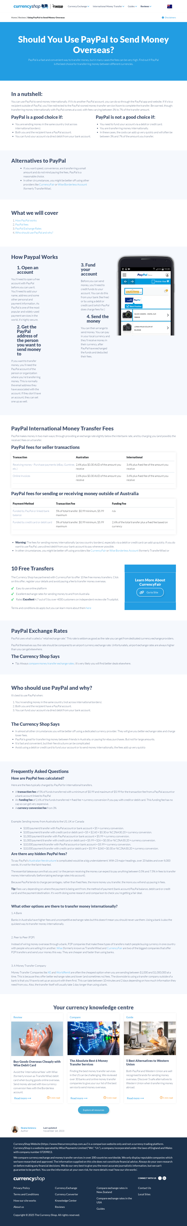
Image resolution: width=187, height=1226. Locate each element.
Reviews (145, 6)
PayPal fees (21, 224)
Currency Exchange (77, 6)
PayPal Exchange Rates (28, 228)
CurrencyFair (46, 184)
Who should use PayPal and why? (34, 232)
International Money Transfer (107, 6)
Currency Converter (66, 1194)
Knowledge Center (66, 1200)
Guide (129, 1017)
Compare (75, 1017)
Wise (59, 948)
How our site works (24, 1200)
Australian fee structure (42, 860)
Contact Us (144, 1188)
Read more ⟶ (22, 1098)
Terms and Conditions (26, 1194)
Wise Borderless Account (72, 184)
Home (14, 17)
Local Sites (144, 1194)
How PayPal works (26, 220)
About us (18, 1206)
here (88, 608)
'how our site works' (125, 1169)
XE (49, 972)
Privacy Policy (21, 1188)
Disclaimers (169, 17)
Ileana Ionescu (28, 1127)
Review (17, 1017)
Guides (131, 6)
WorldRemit (63, 972)
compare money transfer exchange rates (51, 663)
